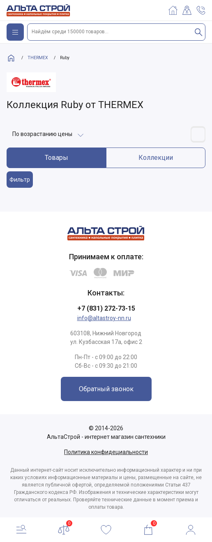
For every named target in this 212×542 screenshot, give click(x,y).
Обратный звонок (106, 389)
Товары (56, 157)
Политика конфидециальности (106, 452)
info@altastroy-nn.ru (104, 318)
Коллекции (155, 157)
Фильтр (19, 179)
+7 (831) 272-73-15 (106, 308)
